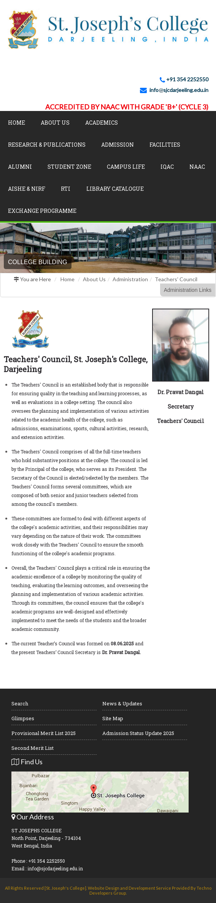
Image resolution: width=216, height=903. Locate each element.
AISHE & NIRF (26, 188)
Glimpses (22, 718)
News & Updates (122, 703)
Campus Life (126, 166)
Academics (101, 122)
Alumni (20, 166)
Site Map (112, 718)
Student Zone (69, 166)
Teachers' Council (176, 279)
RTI (65, 188)
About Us (55, 122)
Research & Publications (47, 144)
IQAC (167, 166)
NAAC (197, 166)
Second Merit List (32, 748)
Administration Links (187, 290)
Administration (130, 279)
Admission (117, 144)
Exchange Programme (42, 210)
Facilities (164, 144)
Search (19, 703)
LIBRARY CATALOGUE (115, 188)
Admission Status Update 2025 (138, 733)
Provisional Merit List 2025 (43, 733)
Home (16, 122)
